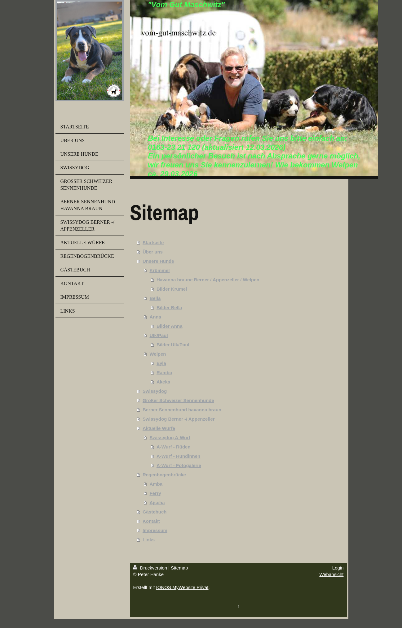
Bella (155, 298)
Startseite (153, 242)
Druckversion (150, 567)
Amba (155, 484)
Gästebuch (155, 511)
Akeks (163, 381)
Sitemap (179, 567)
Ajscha (157, 502)
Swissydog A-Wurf (169, 437)
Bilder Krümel (172, 289)
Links (149, 539)
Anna (155, 316)
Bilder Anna (170, 326)
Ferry (155, 493)
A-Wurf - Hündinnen (178, 456)
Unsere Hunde (158, 261)
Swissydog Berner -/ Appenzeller (179, 419)
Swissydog (155, 391)
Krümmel (159, 270)
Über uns (153, 251)
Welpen (157, 354)
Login (338, 567)
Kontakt (151, 521)
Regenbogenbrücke (164, 474)
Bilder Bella (169, 307)
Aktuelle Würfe (159, 428)
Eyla (161, 363)
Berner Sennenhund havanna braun (182, 409)
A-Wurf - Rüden (174, 446)
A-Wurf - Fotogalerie (179, 465)
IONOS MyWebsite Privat (182, 587)
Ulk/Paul (158, 335)
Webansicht (331, 574)
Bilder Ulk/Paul (173, 344)
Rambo (164, 372)
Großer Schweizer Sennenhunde (178, 400)
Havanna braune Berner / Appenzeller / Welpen (208, 279)
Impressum (155, 530)
